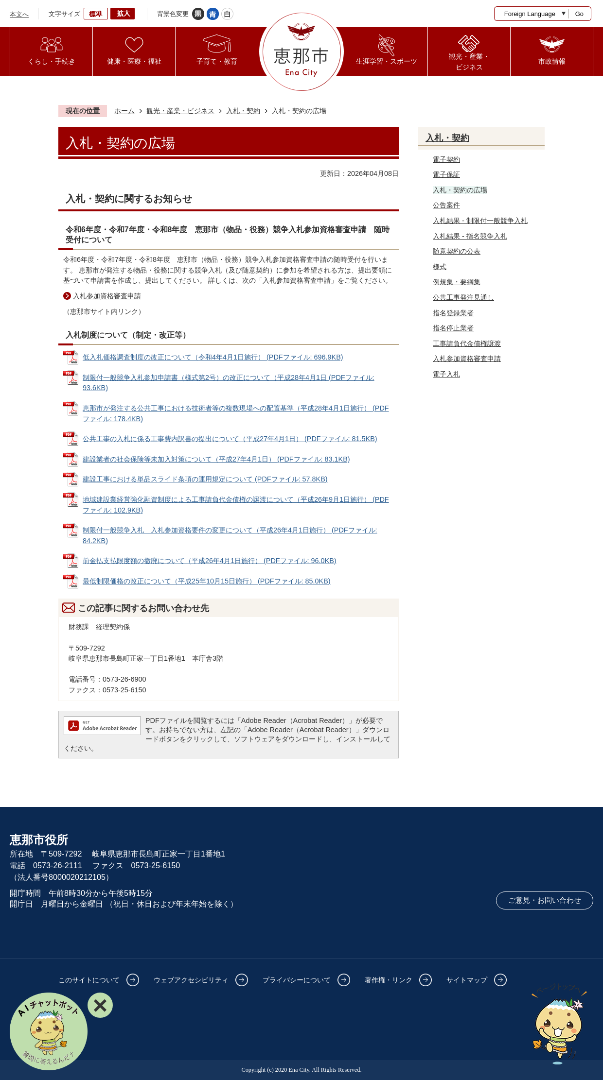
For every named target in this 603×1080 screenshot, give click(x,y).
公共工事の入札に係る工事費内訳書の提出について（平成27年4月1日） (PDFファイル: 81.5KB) (230, 439)
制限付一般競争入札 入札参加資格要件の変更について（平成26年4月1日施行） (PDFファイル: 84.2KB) (230, 535)
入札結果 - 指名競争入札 (470, 236)
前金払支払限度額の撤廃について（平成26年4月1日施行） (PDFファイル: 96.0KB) (210, 561)
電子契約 (446, 159)
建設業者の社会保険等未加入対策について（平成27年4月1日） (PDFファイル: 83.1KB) (216, 459)
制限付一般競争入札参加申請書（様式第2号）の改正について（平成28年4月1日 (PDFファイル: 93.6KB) (228, 383)
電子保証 (446, 174)
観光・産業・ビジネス (180, 111)
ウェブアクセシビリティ (191, 980)
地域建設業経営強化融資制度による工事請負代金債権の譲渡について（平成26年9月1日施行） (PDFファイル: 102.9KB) (236, 505)
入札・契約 (243, 111)
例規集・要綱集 (456, 282)
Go (579, 13)
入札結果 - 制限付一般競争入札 (480, 220)
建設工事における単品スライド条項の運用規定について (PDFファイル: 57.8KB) (205, 479)
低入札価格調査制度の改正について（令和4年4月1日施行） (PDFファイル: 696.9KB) (213, 357)
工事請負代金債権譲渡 (467, 343)
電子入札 (446, 374)
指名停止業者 (453, 328)
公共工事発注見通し (463, 297)
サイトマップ (466, 980)
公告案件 (446, 205)
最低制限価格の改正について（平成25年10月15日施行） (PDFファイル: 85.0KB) (207, 581)
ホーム (124, 111)
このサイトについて (89, 980)
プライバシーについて (297, 980)
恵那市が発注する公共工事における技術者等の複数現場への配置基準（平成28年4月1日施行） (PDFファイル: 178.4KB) (236, 413)
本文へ (19, 14)
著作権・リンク (388, 980)
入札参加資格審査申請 (107, 296)
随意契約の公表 (456, 251)
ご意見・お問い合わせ (544, 900)
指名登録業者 (453, 313)
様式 (439, 267)
